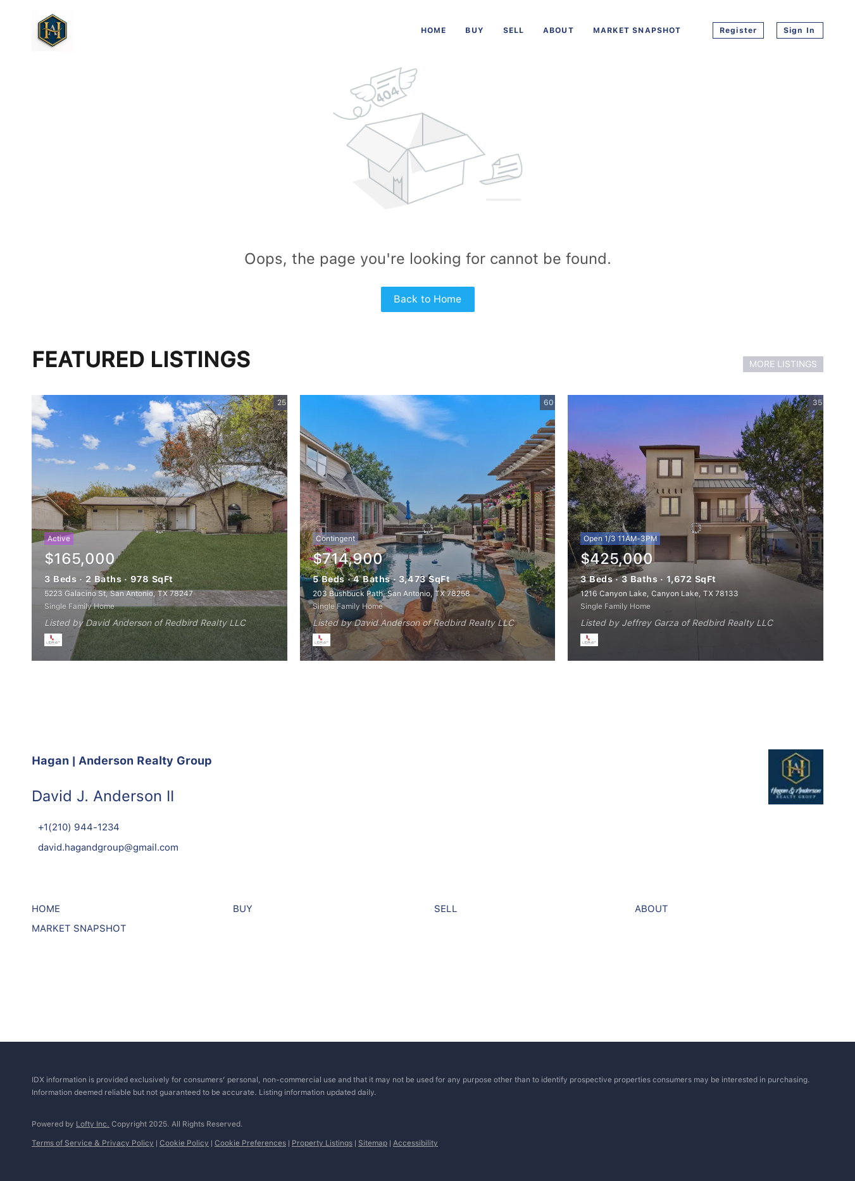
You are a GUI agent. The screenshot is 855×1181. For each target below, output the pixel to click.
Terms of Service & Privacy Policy (93, 1143)
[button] (49, 913)
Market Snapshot (637, 30)
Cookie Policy (184, 1143)
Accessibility (415, 1143)
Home (433, 30)
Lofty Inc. (92, 1124)
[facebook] (44, 978)
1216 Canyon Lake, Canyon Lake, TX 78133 (659, 593)
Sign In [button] (799, 30)
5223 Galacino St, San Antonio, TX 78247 (118, 593)
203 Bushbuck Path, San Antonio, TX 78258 (391, 593)
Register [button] (738, 30)
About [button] (558, 30)
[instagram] (79, 978)
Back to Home (427, 299)
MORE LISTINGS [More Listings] (783, 364)
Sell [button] (513, 30)
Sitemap (372, 1143)
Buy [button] (474, 30)
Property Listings (322, 1143)
